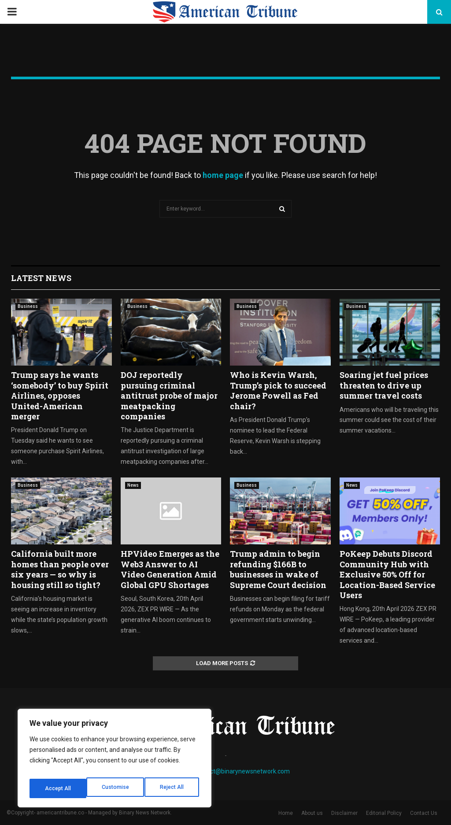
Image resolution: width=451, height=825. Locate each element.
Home (285, 813)
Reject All (116, 788)
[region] (114, 761)
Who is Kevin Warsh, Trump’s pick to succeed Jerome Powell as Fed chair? (278, 390)
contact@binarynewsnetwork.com (242, 771)
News (133, 485)
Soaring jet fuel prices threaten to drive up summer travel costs (384, 385)
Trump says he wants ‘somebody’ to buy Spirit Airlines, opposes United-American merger (59, 396)
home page (223, 175)
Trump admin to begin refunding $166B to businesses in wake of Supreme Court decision (278, 569)
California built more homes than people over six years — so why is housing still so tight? (60, 569)
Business (28, 306)
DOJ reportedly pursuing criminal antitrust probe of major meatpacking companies (169, 396)
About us (312, 813)
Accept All (172, 788)
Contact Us (423, 813)
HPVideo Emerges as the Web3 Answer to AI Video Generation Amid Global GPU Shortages (170, 569)
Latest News (41, 278)
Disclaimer (344, 813)
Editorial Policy (384, 813)
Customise (58, 788)
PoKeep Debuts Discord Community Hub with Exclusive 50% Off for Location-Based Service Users (387, 574)
